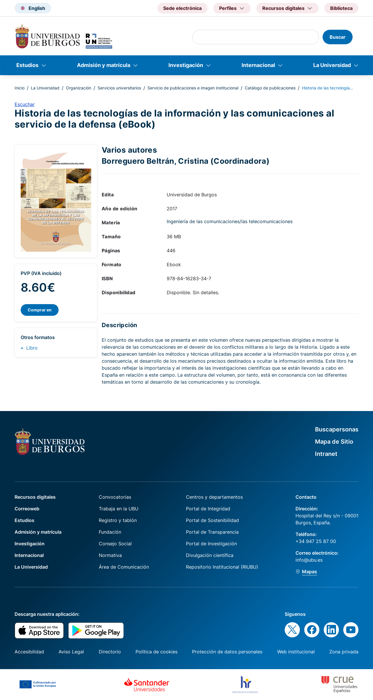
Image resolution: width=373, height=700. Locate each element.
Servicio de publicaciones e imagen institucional (192, 87)
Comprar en (40, 309)
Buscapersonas (336, 429)
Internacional (258, 65)
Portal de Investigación (211, 543)
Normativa (110, 555)
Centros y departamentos (214, 497)
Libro (32, 348)
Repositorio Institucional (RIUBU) (222, 567)
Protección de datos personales (227, 652)
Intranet (326, 453)
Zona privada (343, 652)
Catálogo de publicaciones (270, 87)
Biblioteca (341, 8)
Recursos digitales (35, 497)
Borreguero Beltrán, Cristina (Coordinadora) (186, 160)
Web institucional (296, 652)
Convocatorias (115, 497)
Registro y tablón (118, 520)
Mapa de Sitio (334, 441)
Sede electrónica (182, 8)
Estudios (27, 65)
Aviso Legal (71, 652)
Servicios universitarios (119, 87)
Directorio (110, 652)
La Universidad (332, 65)
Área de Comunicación (124, 567)
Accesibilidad (29, 652)
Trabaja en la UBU (118, 509)
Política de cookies (156, 652)
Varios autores (129, 149)
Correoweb (27, 509)
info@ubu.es (309, 560)
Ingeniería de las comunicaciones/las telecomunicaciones (230, 221)
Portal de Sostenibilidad (212, 520)
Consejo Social (115, 543)
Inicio (19, 87)
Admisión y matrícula (103, 65)
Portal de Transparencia (212, 532)
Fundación (110, 532)
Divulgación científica (209, 555)
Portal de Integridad (208, 509)
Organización (78, 87)
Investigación (185, 65)
